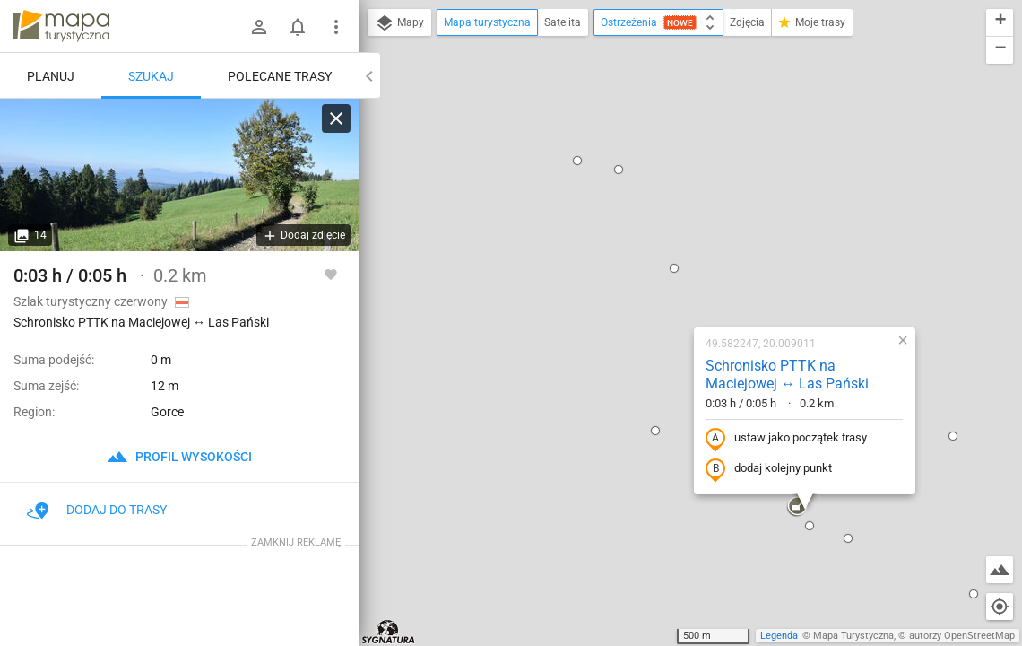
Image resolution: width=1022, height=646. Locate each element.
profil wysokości (179, 456)
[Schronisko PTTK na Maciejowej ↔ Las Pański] (179, 175)
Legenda (779, 636)
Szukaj (151, 76)
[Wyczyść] (336, 118)
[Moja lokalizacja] (999, 606)
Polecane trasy (280, 76)
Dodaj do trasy (97, 509)
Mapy (399, 23)
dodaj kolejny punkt (654, 275)
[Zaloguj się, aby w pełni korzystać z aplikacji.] (330, 273)
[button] (540, 236)
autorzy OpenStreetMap (962, 636)
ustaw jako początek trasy (671, 245)
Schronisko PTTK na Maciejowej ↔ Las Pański (672, 181)
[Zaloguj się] (259, 27)
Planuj (50, 76)
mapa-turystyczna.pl (61, 26)
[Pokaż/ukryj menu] (336, 27)
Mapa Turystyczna (853, 636)
